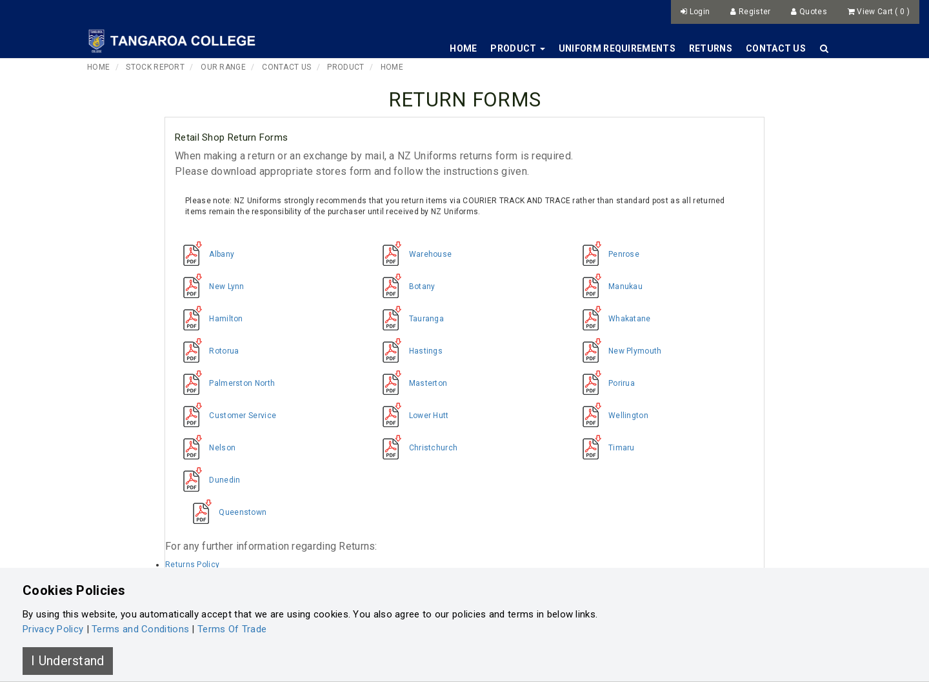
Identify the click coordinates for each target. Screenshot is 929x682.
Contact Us (776, 48)
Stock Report (155, 67)
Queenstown (225, 512)
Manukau (608, 286)
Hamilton (209, 318)
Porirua (604, 383)
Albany (204, 254)
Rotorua (207, 351)
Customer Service (225, 415)
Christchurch (415, 447)
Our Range (223, 67)
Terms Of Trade (231, 629)
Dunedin (207, 480)
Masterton (410, 383)
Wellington (611, 415)
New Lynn (210, 286)
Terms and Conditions (140, 629)
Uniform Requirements (617, 48)
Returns (710, 48)
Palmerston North (225, 383)
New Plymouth (618, 351)
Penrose (606, 254)
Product (345, 67)
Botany (404, 286)
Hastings (408, 351)
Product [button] (517, 48)
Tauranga (409, 318)
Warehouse (413, 254)
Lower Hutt (411, 415)
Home (463, 48)
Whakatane (612, 318)
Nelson (205, 447)
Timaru (604, 447)
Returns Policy (192, 564)
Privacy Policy (53, 629)
